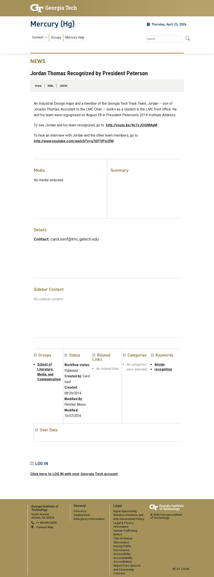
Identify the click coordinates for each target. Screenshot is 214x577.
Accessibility (121, 554)
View (38, 85)
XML (50, 85)
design (159, 364)
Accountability (122, 558)
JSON (63, 85)
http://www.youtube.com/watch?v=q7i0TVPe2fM (74, 141)
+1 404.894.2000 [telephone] (46, 522)
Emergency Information (89, 519)
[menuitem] (58, 37)
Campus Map (44, 527)
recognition (163, 369)
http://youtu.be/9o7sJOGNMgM (131, 125)
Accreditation (122, 561)
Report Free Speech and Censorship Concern (126, 569)
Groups (56, 37)
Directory (80, 511)
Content (37, 37)
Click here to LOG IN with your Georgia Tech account (74, 474)
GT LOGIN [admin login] (182, 569)
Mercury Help (74, 37)
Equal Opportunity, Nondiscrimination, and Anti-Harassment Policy (128, 515)
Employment (82, 515)
